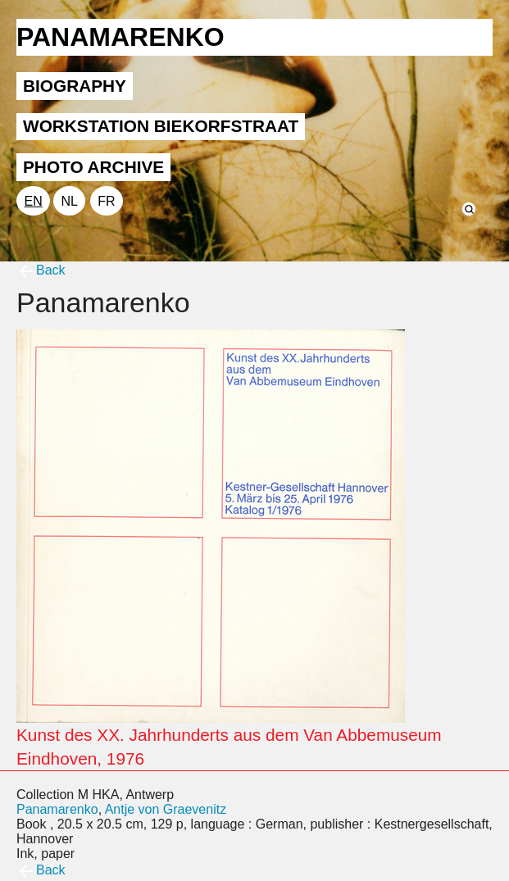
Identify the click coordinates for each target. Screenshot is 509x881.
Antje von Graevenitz (166, 809)
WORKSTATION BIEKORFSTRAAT (160, 125)
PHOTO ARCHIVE (93, 166)
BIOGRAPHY (74, 85)
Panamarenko (57, 809)
